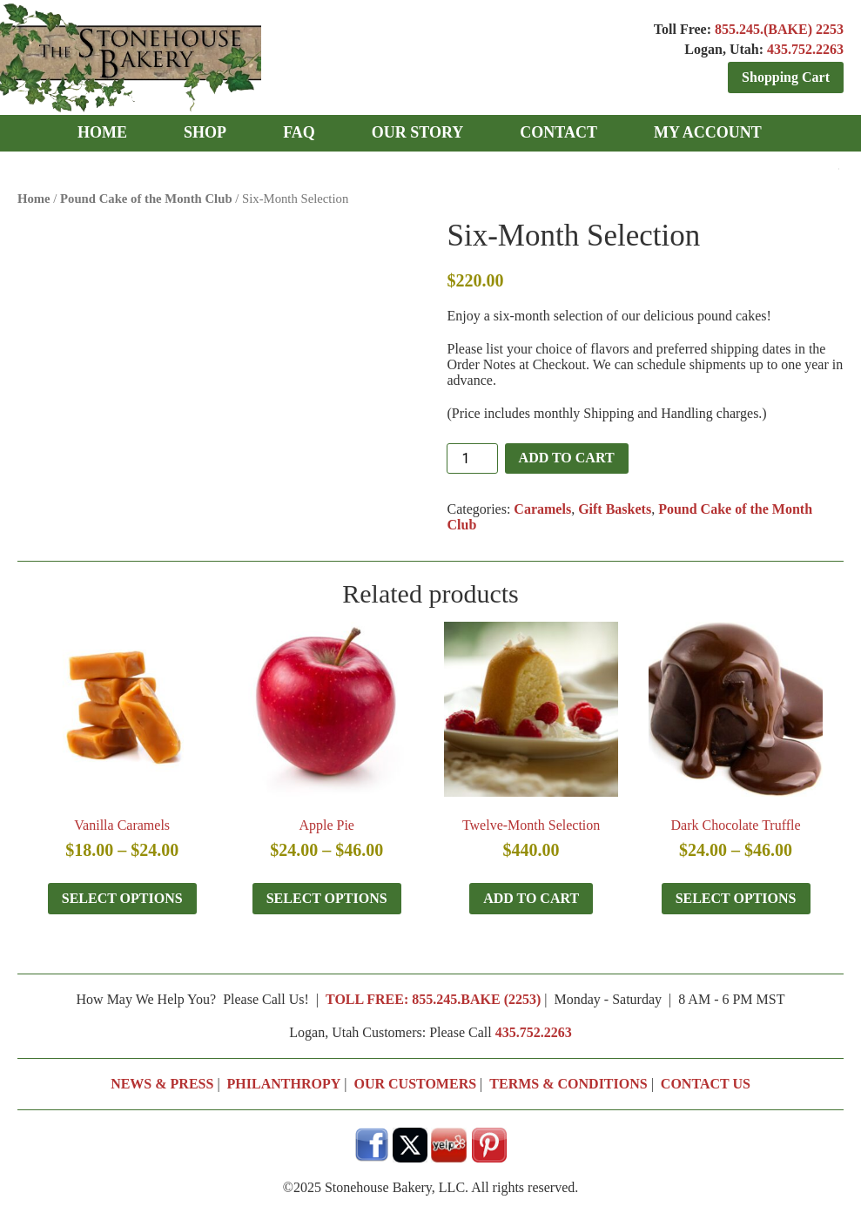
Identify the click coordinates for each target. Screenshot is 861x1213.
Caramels (542, 509)
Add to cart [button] (531, 898)
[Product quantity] (472, 458)
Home (33, 199)
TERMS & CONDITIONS (568, 1083)
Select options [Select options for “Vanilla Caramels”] (122, 898)
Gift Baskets (614, 509)
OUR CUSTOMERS (414, 1083)
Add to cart (567, 457)
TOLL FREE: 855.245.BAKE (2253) (433, 999)
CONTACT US (705, 1083)
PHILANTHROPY (284, 1083)
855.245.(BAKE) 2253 (779, 29)
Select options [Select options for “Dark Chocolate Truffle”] (736, 898)
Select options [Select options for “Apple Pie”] (326, 898)
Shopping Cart (786, 77)
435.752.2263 (805, 49)
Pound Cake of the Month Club (146, 199)
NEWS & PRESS (162, 1083)
